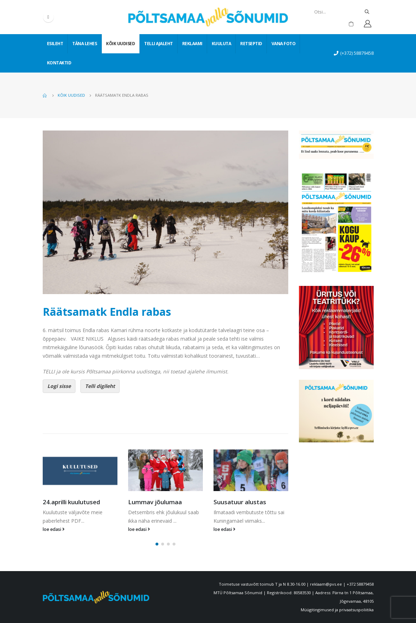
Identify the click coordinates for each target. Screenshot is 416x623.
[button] (157, 544)
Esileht (55, 44)
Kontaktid (59, 63)
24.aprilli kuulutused (71, 502)
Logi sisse (59, 386)
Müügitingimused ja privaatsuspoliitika (337, 609)
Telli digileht (100, 386)
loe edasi (54, 529)
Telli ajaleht (158, 44)
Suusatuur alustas (240, 502)
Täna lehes (84, 44)
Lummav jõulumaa (155, 502)
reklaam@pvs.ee (326, 584)
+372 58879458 (360, 584)
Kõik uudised (120, 44)
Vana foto (284, 44)
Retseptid (251, 44)
